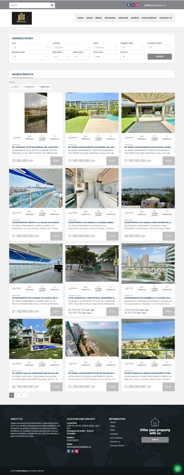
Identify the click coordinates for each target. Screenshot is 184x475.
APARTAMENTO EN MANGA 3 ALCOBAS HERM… (91, 222)
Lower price (28, 87)
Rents (98, 18)
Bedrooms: (57, 52)
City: (14, 43)
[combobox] (31, 47)
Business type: (18, 52)
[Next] (25, 395)
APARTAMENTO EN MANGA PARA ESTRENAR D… (148, 222)
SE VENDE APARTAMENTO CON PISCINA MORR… (148, 147)
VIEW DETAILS (36, 113)
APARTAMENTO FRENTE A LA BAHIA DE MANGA (35, 222)
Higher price (44, 87)
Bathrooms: (78, 52)
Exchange (110, 18)
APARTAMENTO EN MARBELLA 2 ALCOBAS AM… (147, 298)
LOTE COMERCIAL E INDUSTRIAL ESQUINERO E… (92, 298)
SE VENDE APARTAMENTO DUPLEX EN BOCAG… (91, 373)
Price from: (98, 52)
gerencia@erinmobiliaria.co (79, 447)
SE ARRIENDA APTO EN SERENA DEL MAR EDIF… (36, 147)
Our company (149, 18)
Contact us (166, 18)
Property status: (155, 43)
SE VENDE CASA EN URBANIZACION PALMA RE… (36, 373)
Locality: (57, 43)
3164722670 (156, 5)
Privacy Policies (117, 445)
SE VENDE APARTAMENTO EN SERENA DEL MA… (92, 147)
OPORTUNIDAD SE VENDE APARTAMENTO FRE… (147, 373)
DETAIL (56, 161)
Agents (135, 18)
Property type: (127, 43)
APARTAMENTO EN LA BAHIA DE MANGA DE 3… (35, 298)
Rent (112, 430)
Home (80, 18)
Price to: (124, 52)
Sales (89, 18)
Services (123, 18)
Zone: (95, 43)
